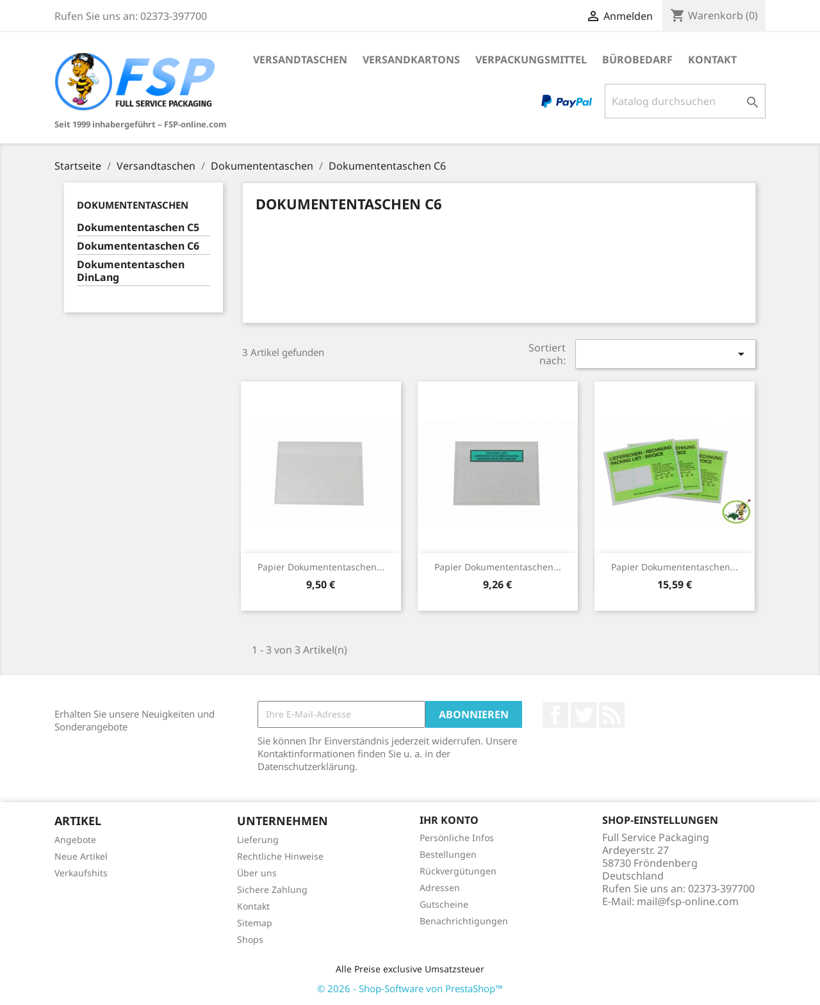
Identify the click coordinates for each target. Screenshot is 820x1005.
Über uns (257, 873)
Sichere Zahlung (272, 889)
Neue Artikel (81, 856)
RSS (612, 715)
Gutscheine (444, 904)
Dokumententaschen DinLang (130, 271)
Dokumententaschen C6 (138, 246)
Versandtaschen (300, 59)
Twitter (583, 715)
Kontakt (712, 59)
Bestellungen (448, 854)
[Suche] (685, 101)
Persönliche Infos (457, 838)
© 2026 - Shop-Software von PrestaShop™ (410, 988)
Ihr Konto (449, 820)
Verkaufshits (81, 873)
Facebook (555, 715)
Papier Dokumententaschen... (321, 567)
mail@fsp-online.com (688, 901)
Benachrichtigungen (464, 921)
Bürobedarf (637, 59)
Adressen (440, 887)
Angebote (75, 839)
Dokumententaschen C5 (138, 227)
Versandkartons (411, 59)
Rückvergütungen (458, 871)
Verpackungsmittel (531, 59)
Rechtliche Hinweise (280, 856)
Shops (250, 939)
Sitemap (254, 923)
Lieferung (258, 839)
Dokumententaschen (132, 204)
